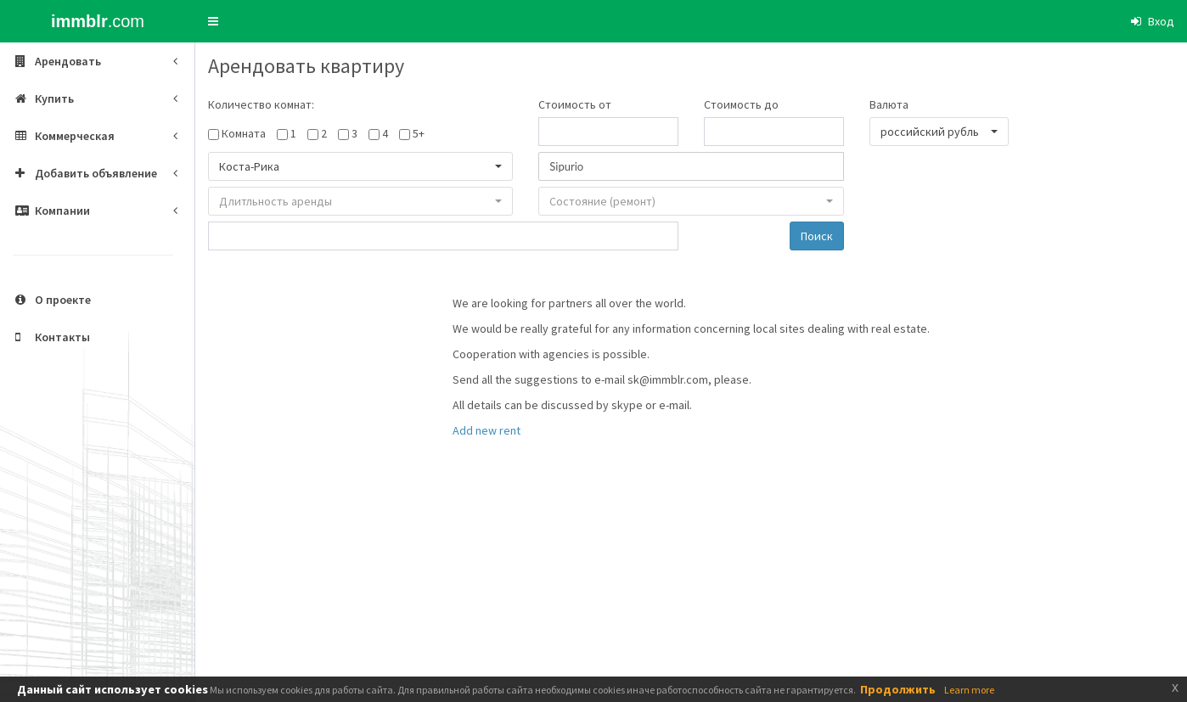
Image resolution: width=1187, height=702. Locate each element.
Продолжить (898, 689)
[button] (213, 21)
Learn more (969, 689)
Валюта (889, 104)
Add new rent (486, 430)
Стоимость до (741, 104)
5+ (419, 133)
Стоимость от (574, 104)
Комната (244, 133)
